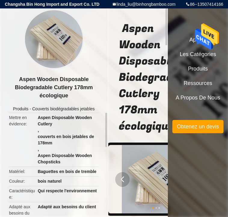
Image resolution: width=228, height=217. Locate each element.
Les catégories (198, 54)
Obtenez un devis (198, 127)
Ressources (197, 83)
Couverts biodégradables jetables (63, 108)
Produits (20, 108)
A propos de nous (198, 98)
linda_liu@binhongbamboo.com (145, 4)
